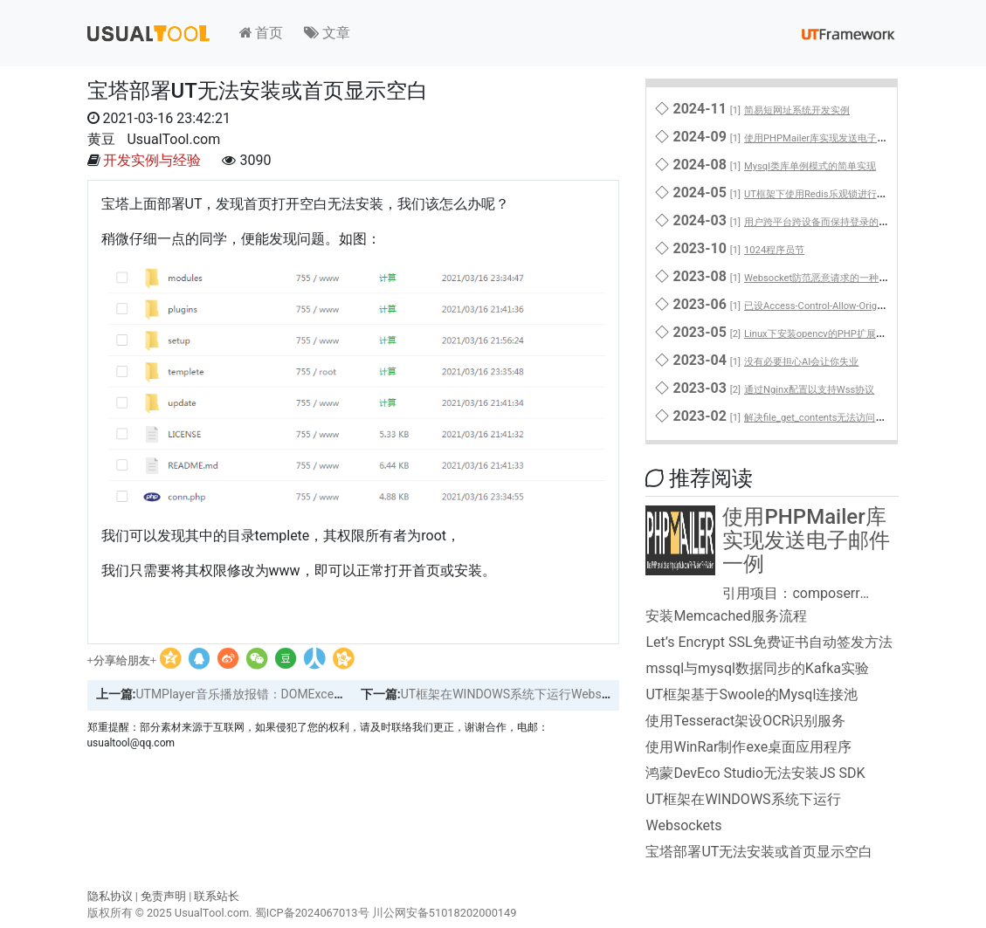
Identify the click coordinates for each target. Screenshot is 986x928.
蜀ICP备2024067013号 (312, 912)
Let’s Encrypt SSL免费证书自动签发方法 (768, 642)
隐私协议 (110, 896)
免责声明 (163, 896)
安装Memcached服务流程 (725, 616)
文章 (327, 32)
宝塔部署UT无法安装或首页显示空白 (758, 851)
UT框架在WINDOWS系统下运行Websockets (519, 694)
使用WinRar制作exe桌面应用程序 (748, 747)
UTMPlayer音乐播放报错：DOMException (248, 694)
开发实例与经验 (152, 160)
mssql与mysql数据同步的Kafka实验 (757, 668)
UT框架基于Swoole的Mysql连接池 (751, 694)
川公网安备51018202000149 (444, 912)
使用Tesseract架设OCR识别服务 (745, 720)
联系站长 (216, 896)
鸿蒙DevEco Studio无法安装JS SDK (755, 773)
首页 (261, 32)
